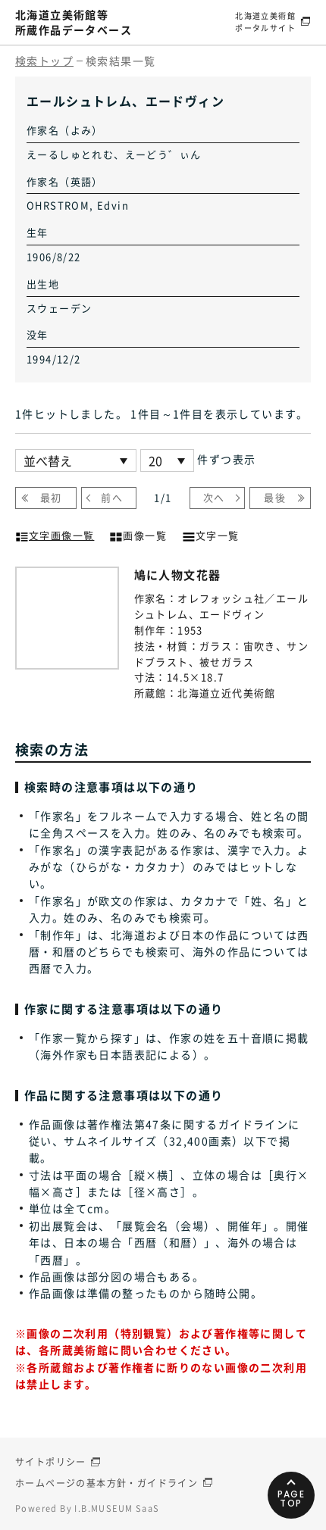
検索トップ (44, 60)
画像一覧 (138, 534)
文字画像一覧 (54, 534)
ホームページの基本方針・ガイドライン (106, 1483)
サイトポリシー (50, 1462)
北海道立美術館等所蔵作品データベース (73, 22)
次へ (214, 497)
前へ (112, 497)
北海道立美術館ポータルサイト (265, 21)
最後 (275, 497)
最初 (51, 497)
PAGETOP (291, 1499)
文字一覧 (211, 534)
